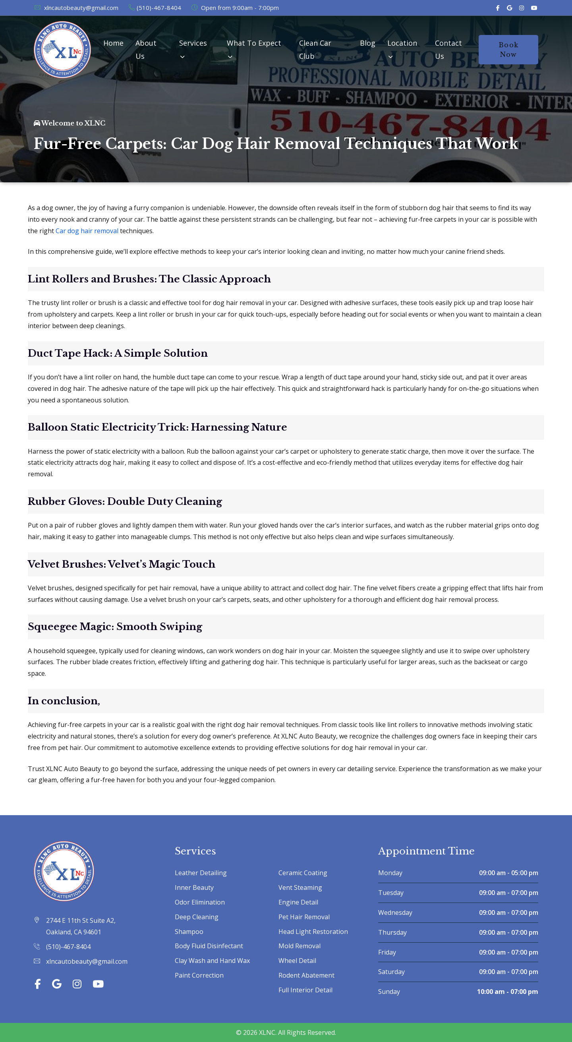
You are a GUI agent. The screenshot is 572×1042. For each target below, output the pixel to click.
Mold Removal (299, 945)
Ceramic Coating (302, 872)
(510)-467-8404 (154, 8)
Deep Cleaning (196, 916)
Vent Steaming (300, 887)
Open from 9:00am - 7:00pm (235, 8)
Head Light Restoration (313, 931)
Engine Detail (298, 902)
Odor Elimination (200, 902)
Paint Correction (199, 975)
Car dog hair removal (87, 230)
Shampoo (189, 931)
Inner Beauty (194, 887)
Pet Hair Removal (304, 916)
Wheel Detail (297, 960)
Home (113, 43)
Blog (367, 43)
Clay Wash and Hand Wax (212, 960)
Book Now (508, 49)
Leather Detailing (201, 872)
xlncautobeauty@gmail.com (76, 8)
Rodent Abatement (306, 975)
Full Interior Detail (305, 990)
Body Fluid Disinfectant (209, 945)
